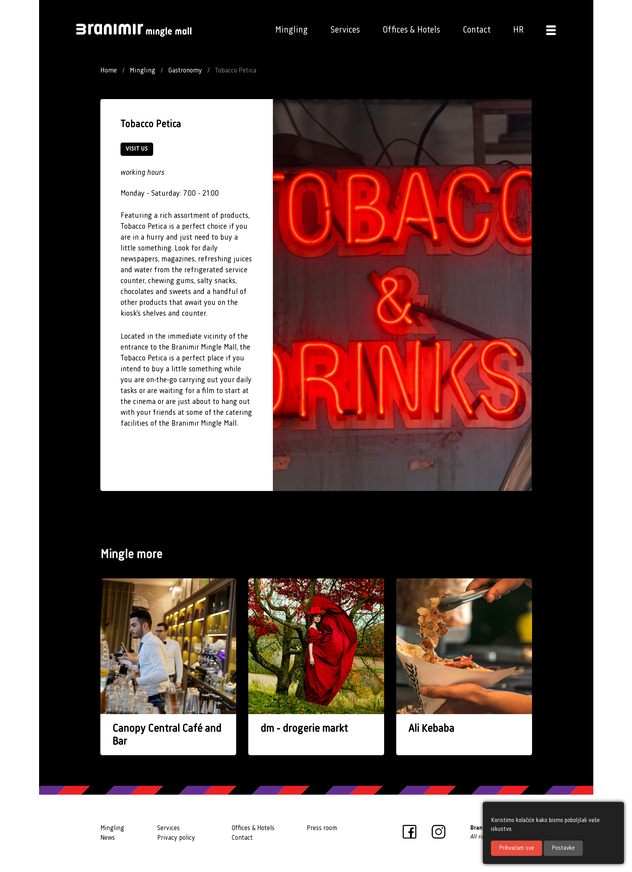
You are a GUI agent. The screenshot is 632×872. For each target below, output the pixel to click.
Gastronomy (185, 70)
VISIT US (137, 149)
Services (345, 30)
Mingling (291, 30)
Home (108, 70)
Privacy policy (176, 838)
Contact (477, 30)
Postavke (563, 848)
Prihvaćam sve (516, 848)
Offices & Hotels (411, 30)
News (107, 838)
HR (518, 30)
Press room (322, 828)
